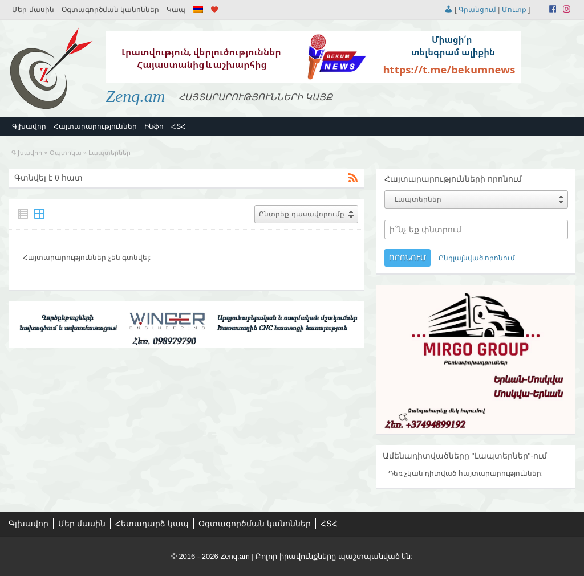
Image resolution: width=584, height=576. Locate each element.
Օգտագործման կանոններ (110, 10)
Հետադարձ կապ (152, 523)
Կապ (176, 10)
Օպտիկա (66, 152)
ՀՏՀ (178, 126)
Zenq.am (135, 96)
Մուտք (514, 10)
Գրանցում (477, 10)
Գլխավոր (29, 126)
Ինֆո (154, 126)
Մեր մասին (33, 10)
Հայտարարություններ (95, 126)
